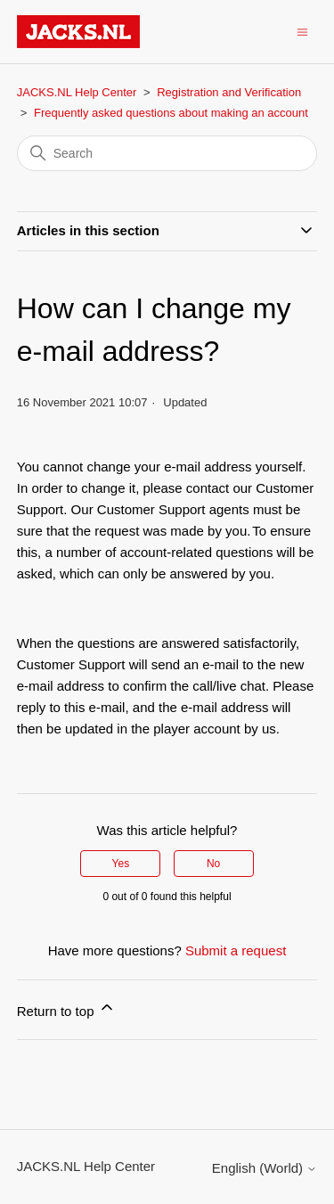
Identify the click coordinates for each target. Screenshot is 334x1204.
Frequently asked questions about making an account (171, 112)
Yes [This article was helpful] (121, 863)
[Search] (167, 153)
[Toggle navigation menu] (302, 30)
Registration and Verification (229, 92)
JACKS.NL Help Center (77, 92)
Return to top (66, 1008)
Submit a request (235, 950)
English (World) (264, 1167)
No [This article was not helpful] (213, 863)
